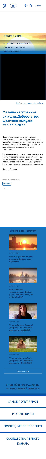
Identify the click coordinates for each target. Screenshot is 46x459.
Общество (6, 184)
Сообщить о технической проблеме (30, 103)
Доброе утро (13, 36)
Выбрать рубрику (12, 51)
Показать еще (23, 371)
